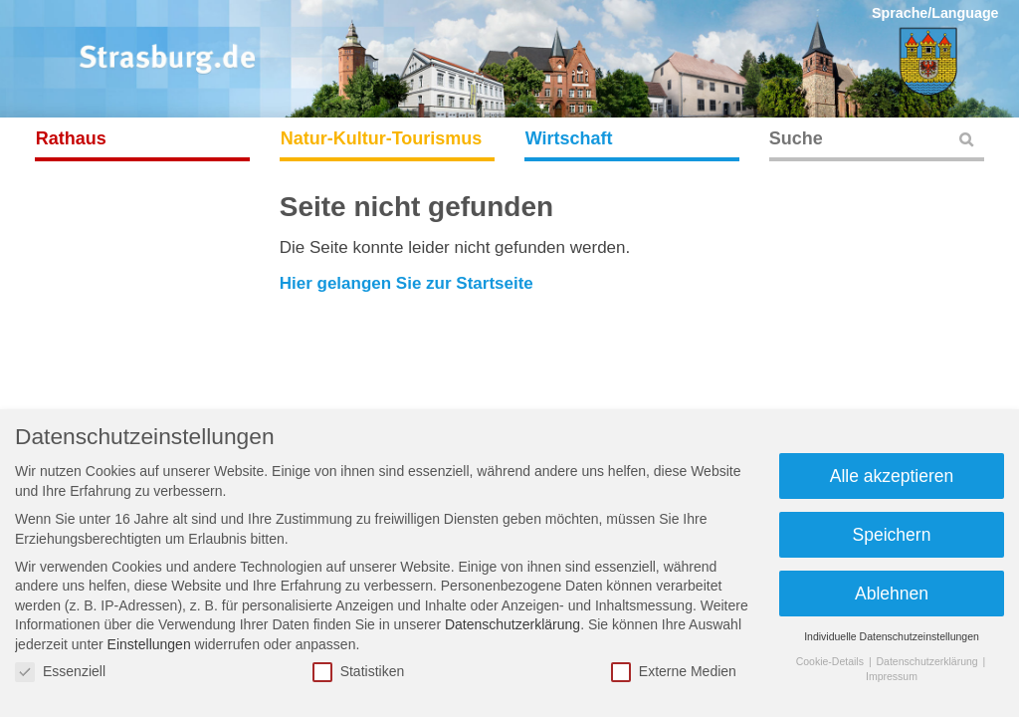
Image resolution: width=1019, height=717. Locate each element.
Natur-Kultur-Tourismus (382, 138)
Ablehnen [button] (891, 593)
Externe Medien (673, 671)
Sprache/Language (935, 13)
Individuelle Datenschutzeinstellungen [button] (891, 636)
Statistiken (358, 671)
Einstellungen (149, 644)
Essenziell (60, 671)
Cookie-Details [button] (831, 661)
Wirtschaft (569, 138)
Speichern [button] (892, 535)
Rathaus (71, 138)
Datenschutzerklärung (512, 624)
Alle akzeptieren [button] (892, 476)
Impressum (891, 676)
